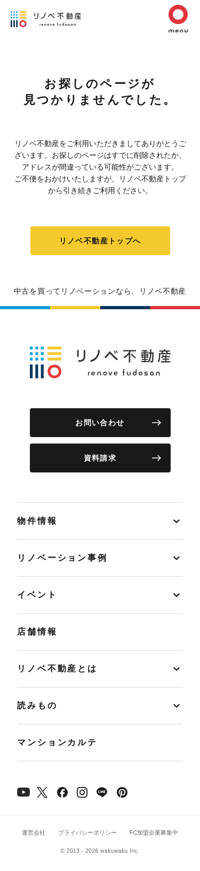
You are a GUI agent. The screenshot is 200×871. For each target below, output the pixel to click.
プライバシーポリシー (87, 832)
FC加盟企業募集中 (154, 832)
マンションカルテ (57, 742)
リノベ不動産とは (57, 668)
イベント (37, 594)
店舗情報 (37, 631)
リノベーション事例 (62, 557)
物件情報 (37, 520)
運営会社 (33, 832)
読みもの (37, 705)
